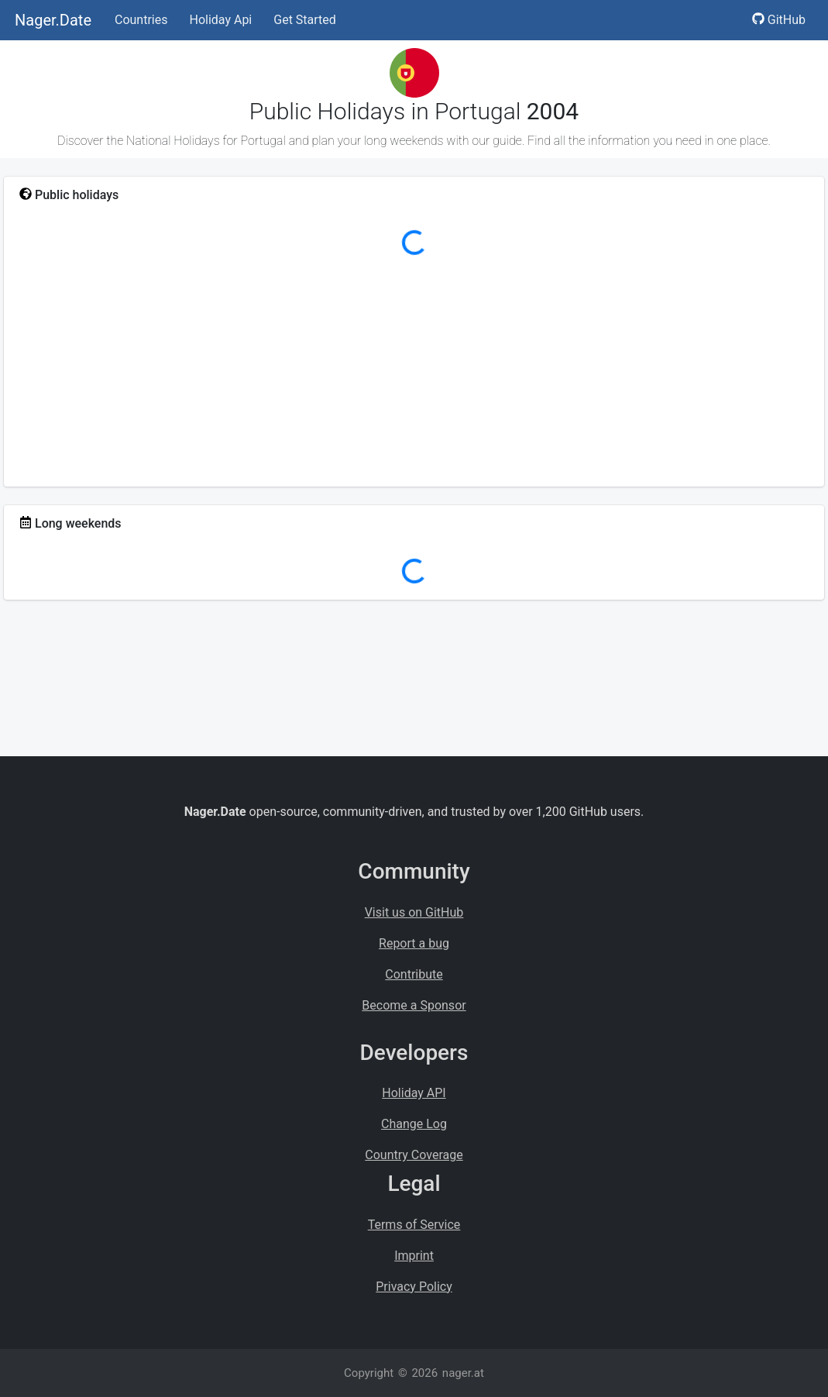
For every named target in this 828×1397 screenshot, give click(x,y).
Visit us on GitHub (414, 912)
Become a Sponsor (414, 1005)
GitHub (779, 19)
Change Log (414, 1124)
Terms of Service (414, 1224)
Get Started (304, 19)
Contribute (413, 974)
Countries (141, 19)
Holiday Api (220, 19)
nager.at (463, 1373)
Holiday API (413, 1093)
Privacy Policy (414, 1286)
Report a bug (414, 943)
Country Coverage (413, 1155)
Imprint (414, 1255)
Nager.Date (53, 20)
